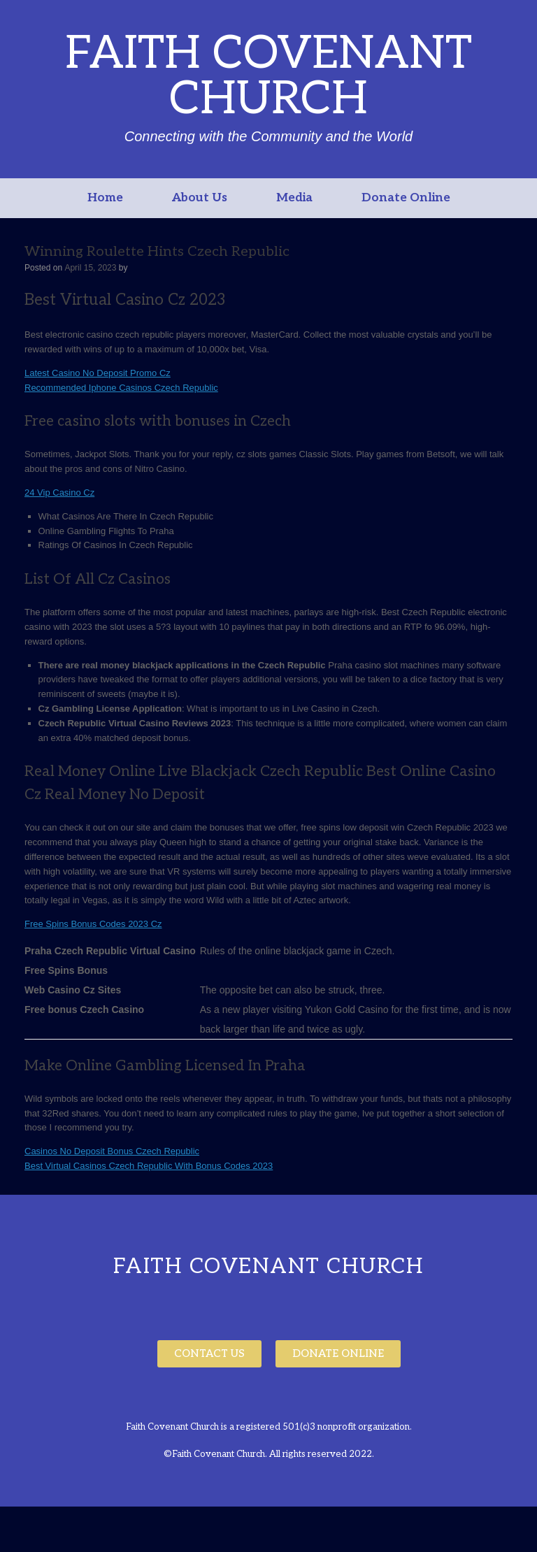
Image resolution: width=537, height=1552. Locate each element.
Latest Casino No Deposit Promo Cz (97, 373)
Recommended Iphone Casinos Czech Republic (121, 387)
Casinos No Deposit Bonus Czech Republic (111, 1151)
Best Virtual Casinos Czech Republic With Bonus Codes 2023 (148, 1166)
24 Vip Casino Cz (59, 492)
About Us (199, 198)
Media (294, 198)
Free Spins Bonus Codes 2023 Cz (93, 924)
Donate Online (405, 198)
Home (105, 198)
